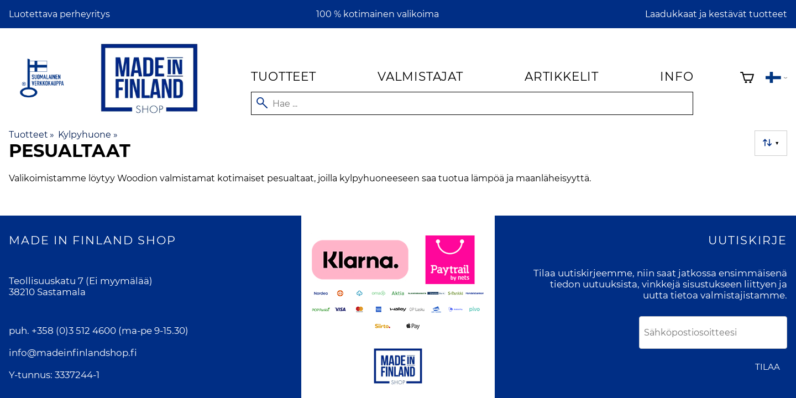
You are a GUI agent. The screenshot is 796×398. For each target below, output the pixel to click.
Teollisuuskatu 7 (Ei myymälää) (81, 280)
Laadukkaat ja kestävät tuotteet (716, 14)
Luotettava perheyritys (59, 14)
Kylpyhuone (87, 134)
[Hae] (472, 103)
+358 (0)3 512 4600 (74, 330)
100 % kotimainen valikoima (377, 14)
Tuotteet (283, 76)
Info (676, 76)
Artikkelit (562, 76)
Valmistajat (420, 76)
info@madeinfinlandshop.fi (73, 352)
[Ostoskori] (747, 79)
